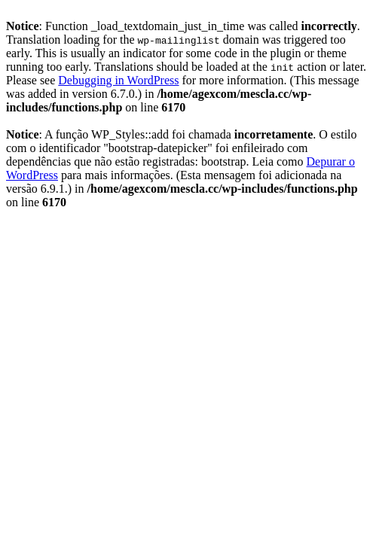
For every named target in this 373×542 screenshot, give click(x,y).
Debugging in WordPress (118, 80)
